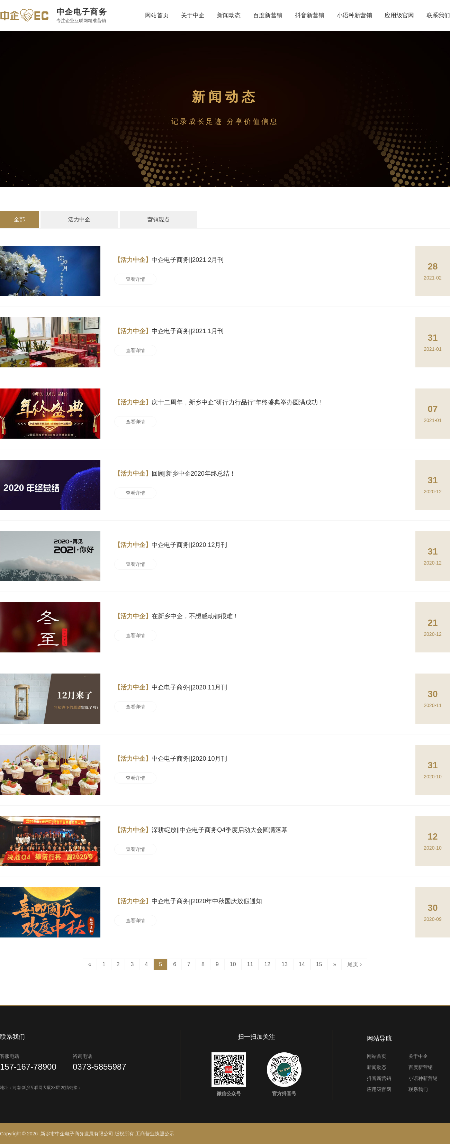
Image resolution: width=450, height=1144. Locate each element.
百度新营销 (267, 15)
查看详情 (135, 279)
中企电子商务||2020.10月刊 (170, 758)
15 (319, 964)
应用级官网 (399, 15)
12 (267, 964)
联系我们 (438, 15)
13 (284, 964)
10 (233, 964)
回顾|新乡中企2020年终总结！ (175, 473)
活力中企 (79, 219)
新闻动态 (229, 15)
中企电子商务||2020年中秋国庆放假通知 (188, 901)
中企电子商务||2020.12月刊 (170, 544)
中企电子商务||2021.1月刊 (169, 331)
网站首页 (157, 15)
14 (302, 964)
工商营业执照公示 (154, 1133)
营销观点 (158, 219)
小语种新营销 (354, 15)
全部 (19, 219)
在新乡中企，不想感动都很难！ (176, 616)
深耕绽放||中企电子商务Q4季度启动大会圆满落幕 (201, 829)
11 (250, 964)
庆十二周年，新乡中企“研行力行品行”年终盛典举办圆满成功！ (219, 402)
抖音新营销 (309, 15)
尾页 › (354, 964)
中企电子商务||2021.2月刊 (169, 259)
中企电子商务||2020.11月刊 (170, 687)
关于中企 (193, 15)
